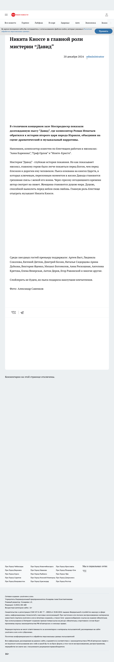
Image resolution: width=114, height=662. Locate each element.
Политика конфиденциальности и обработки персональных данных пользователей (39, 636)
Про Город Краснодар (40, 581)
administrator (95, 56)
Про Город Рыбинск (39, 574)
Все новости (10, 22)
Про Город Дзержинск (65, 577)
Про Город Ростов (63, 581)
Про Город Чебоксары (14, 566)
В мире (52, 22)
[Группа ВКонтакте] (84, 571)
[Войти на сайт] (107, 15)
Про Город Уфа (62, 574)
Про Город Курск (12, 574)
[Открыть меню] (6, 15)
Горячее (25, 22)
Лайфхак (39, 22)
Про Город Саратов (13, 577)
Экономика (90, 22)
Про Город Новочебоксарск (42, 566)
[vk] (13, 312)
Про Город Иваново (39, 570)
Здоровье (65, 22)
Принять (103, 31)
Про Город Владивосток (15, 581)
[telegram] (23, 312)
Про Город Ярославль (65, 566)
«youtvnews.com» (26, 596)
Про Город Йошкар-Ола (66, 570)
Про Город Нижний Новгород (43, 577)
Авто (77, 22)
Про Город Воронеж (13, 570)
